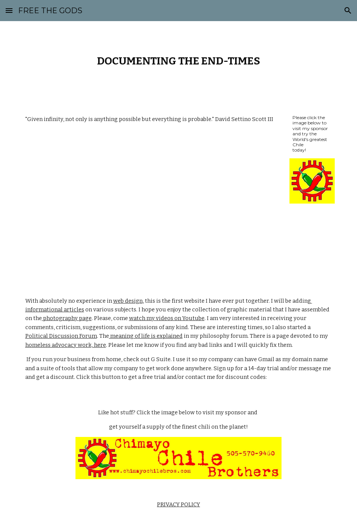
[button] (9, 10)
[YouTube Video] (152, 202)
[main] (178, 60)
